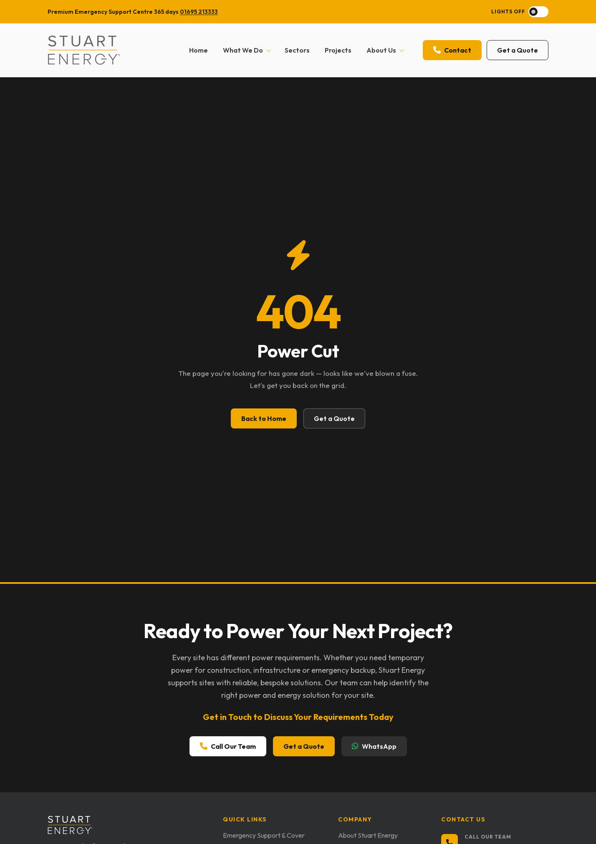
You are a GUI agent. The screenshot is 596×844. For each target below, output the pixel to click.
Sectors (297, 50)
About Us (385, 50)
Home (198, 50)
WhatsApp (374, 747)
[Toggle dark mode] (519, 11)
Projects (338, 50)
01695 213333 (199, 11)
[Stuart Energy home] (84, 50)
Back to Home (263, 418)
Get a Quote (517, 50)
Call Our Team (228, 747)
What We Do (247, 50)
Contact (452, 50)
